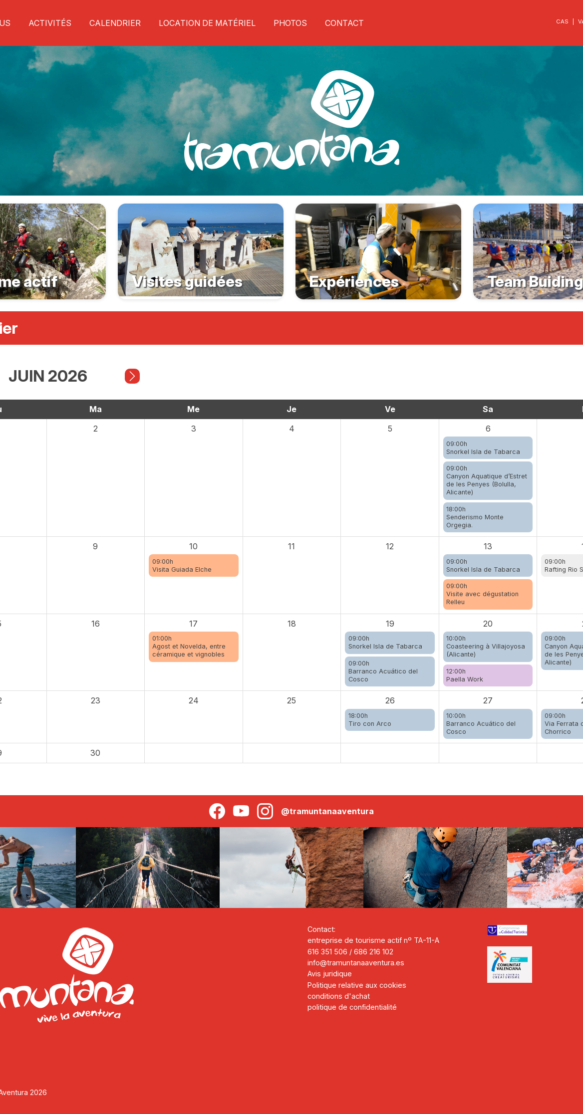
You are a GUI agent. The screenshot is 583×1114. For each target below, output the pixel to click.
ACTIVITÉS (49, 23)
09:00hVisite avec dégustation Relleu (482, 594)
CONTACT (344, 23)
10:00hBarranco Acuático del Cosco (481, 723)
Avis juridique (329, 973)
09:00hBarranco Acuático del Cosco (383, 671)
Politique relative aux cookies (356, 985)
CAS (562, 21)
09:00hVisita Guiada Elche (182, 565)
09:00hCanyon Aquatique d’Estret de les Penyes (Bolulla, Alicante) (486, 480)
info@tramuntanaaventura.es (355, 962)
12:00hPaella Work (464, 675)
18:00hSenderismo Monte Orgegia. (475, 517)
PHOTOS (290, 23)
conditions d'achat (338, 996)
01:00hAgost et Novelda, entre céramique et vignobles (189, 646)
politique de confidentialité (352, 1007)
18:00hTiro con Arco (369, 719)
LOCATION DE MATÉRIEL (207, 23)
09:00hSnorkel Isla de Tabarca (483, 447)
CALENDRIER (115, 23)
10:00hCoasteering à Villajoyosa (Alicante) (485, 646)
